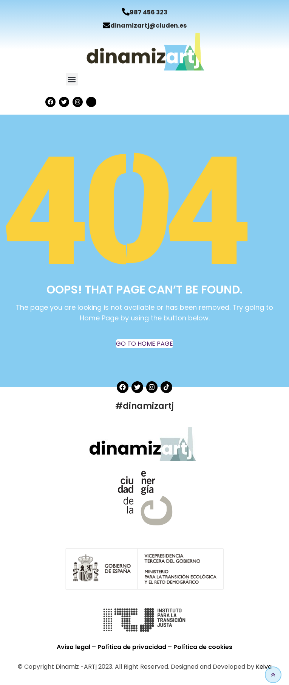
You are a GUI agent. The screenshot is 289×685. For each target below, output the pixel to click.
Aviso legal (74, 647)
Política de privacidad (132, 647)
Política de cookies (202, 647)
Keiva (264, 666)
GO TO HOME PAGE (144, 343)
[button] (72, 79)
